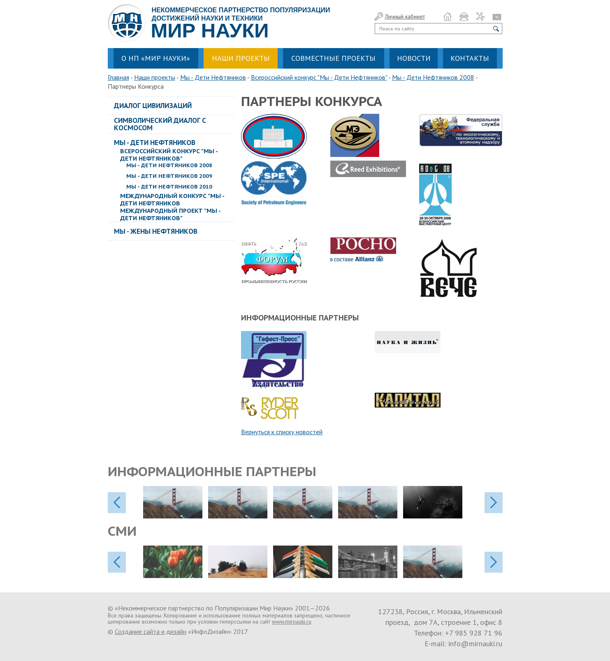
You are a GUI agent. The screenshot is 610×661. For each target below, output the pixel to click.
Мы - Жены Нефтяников (155, 231)
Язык (497, 16)
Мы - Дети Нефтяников (213, 77)
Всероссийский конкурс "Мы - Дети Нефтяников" (319, 77)
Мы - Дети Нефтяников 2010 (169, 186)
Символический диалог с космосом (160, 124)
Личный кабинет (405, 16)
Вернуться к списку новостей (281, 432)
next (494, 502)
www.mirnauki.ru (291, 621)
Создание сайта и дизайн (150, 631)
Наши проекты (154, 77)
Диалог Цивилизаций (153, 105)
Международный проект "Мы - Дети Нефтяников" (170, 214)
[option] (175, 502)
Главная (118, 77)
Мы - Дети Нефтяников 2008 (433, 77)
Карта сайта (480, 16)
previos (117, 502)
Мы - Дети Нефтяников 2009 (169, 176)
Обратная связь (464, 16)
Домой (447, 16)
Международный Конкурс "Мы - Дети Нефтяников (172, 199)
